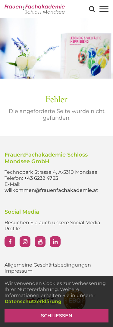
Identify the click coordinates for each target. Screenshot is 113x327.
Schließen (56, 316)
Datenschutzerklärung (33, 301)
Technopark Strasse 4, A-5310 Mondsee (51, 172)
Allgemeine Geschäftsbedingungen (48, 265)
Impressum (19, 271)
